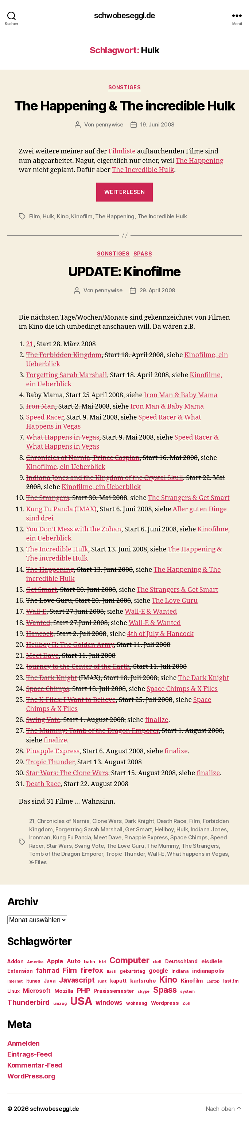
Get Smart (41, 590)
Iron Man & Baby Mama (181, 395)
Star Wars (59, 845)
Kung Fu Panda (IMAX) (61, 509)
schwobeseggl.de (124, 15)
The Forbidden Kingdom (64, 355)
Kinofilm (82, 216)
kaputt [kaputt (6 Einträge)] (118, 981)
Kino (63, 216)
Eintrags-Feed (29, 1054)
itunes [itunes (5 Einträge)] (33, 981)
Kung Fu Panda (72, 837)
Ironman (39, 837)
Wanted (38, 623)
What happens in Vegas (197, 853)
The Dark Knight (51, 678)
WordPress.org (31, 1076)
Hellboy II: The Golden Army (70, 645)
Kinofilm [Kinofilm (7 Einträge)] (192, 980)
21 (30, 344)
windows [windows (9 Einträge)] (109, 1002)
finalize (156, 720)
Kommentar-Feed (34, 1065)
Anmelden (23, 1043)
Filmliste (122, 151)
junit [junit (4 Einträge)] (102, 981)
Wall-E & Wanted (151, 612)
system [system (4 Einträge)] (187, 991)
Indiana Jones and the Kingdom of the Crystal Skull (104, 478)
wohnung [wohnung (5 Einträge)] (136, 1003)
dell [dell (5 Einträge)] (157, 961)
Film (34, 216)
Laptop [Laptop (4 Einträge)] (212, 981)
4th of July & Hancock (160, 634)
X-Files (38, 862)
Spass (142, 253)
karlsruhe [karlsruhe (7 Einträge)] (143, 980)
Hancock (40, 634)
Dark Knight (139, 820)
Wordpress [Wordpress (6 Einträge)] (165, 1003)
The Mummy (163, 845)
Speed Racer (44, 417)
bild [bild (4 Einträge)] (102, 962)
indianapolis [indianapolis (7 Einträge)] (208, 971)
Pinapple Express (53, 751)
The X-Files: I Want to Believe (71, 700)
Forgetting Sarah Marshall (66, 375)
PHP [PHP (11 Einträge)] (83, 990)
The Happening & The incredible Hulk (124, 106)
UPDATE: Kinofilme (124, 272)
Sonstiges (124, 87)
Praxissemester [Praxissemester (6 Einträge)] (114, 991)
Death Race (43, 784)
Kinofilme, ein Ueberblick (65, 467)
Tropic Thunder (50, 762)
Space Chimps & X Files (182, 689)
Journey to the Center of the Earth (78, 667)
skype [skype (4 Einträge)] (143, 991)
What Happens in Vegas (63, 437)
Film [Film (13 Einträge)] (70, 970)
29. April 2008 (157, 290)
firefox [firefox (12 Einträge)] (92, 970)
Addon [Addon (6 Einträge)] (15, 961)
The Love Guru (175, 601)
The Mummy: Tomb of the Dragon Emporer (92, 731)
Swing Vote (43, 720)
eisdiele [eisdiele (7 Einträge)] (212, 961)
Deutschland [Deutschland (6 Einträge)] (181, 961)
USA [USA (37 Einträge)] (81, 1001)
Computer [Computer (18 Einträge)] (129, 960)
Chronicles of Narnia (63, 820)
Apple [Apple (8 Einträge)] (55, 961)
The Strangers (47, 498)
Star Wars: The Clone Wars (67, 773)
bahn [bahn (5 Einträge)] (89, 961)
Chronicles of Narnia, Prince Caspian (83, 458)
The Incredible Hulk (143, 170)
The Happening (199, 161)
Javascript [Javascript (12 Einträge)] (76, 980)
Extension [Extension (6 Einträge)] (20, 971)
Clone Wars (106, 820)
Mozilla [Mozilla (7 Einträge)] (63, 991)
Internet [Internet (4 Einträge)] (15, 981)
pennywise (109, 124)
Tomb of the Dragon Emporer (66, 853)
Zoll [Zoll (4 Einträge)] (186, 1003)
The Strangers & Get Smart (189, 498)
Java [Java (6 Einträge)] (50, 981)
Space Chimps (47, 689)
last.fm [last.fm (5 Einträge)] (231, 981)
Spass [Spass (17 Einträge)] (165, 990)
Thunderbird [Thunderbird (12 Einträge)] (28, 1002)
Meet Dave (42, 656)
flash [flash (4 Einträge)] (111, 971)
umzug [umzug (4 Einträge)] (60, 1003)
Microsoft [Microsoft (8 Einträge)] (37, 990)
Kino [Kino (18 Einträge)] (168, 980)
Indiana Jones (209, 829)
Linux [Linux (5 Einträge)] (13, 991)
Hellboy (164, 829)
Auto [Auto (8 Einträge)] (74, 961)
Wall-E (36, 612)
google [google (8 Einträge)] (158, 970)
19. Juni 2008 (157, 124)
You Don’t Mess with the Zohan (73, 529)
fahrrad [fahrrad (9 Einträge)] (47, 970)
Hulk (48, 216)
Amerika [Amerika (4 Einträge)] (35, 962)
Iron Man (40, 406)
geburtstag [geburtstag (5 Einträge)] (132, 971)
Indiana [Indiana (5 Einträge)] (179, 971)
